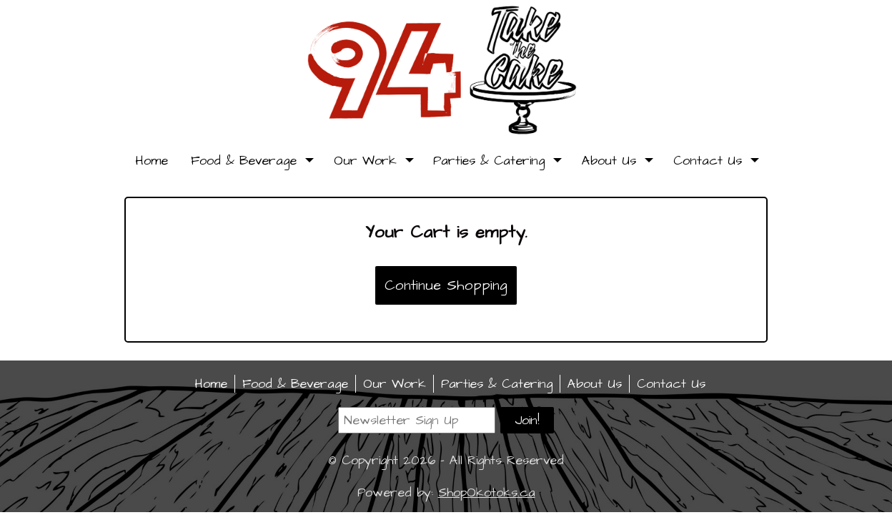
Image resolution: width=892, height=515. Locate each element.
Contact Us (714, 161)
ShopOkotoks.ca (486, 492)
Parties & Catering (496, 161)
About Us (616, 161)
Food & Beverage (251, 161)
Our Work (372, 161)
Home (151, 161)
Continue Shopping (446, 285)
